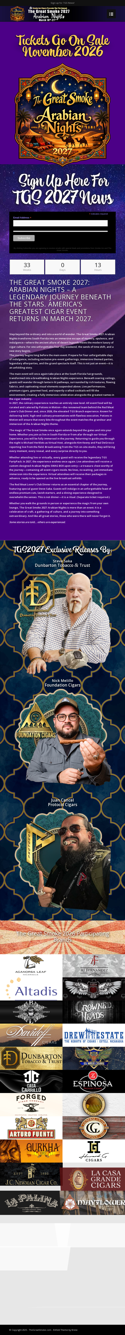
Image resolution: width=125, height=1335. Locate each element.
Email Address (22, 217)
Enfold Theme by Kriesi (65, 1329)
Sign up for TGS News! (62, 2)
